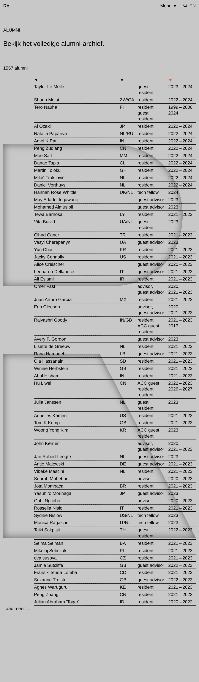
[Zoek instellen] (185, 5)
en (193, 5)
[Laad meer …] (17, 609)
